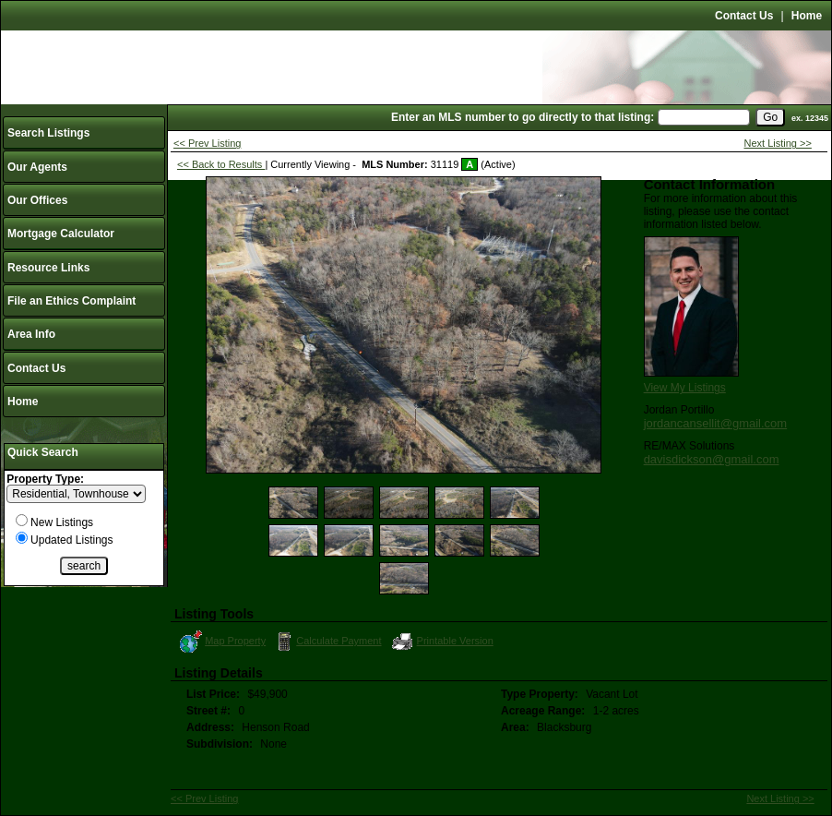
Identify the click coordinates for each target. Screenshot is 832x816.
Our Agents (37, 167)
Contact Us (744, 15)
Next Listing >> (778, 143)
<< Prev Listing (207, 143)
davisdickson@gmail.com (711, 459)
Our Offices (37, 200)
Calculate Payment (326, 641)
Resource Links (48, 267)
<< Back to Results (221, 164)
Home (806, 15)
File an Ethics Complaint (71, 300)
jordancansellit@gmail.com (716, 423)
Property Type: (45, 479)
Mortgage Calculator (60, 233)
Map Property (222, 641)
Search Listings (48, 132)
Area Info (31, 334)
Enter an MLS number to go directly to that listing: (522, 117)
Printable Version (441, 641)
